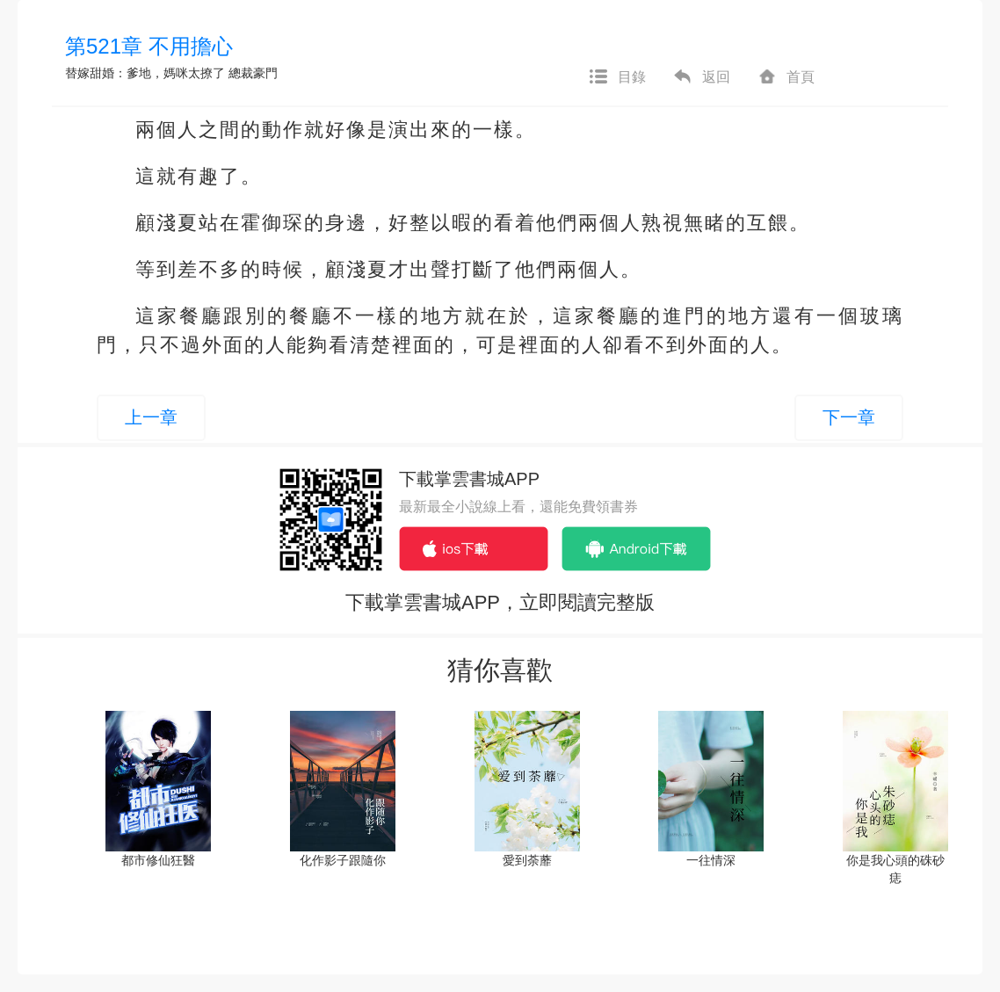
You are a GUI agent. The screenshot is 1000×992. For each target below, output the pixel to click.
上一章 (151, 417)
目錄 (617, 77)
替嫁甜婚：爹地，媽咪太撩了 (145, 73)
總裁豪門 (253, 73)
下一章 (848, 417)
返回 (701, 77)
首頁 (786, 77)
